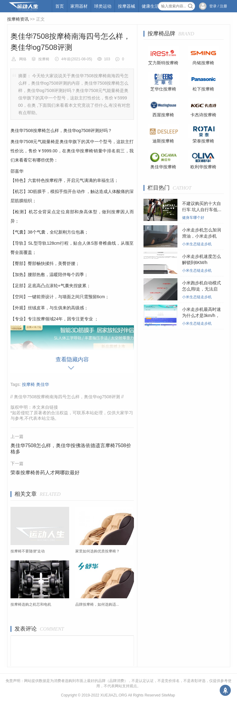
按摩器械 (126, 6)
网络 (23, 59)
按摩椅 (43, 59)
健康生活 (150, 6)
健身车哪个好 (193, 217)
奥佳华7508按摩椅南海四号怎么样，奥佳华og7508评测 (67, 396)
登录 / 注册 (218, 6)
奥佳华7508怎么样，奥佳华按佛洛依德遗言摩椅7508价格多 (70, 448)
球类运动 (102, 6)
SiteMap (168, 695)
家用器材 (79, 6)
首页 (59, 6)
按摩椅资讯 (18, 19)
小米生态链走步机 (197, 244)
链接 (53, 407)
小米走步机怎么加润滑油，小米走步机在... (201, 236)
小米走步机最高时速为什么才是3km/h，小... (201, 315)
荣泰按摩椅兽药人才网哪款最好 (45, 472)
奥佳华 (42, 384)
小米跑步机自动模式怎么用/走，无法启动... (201, 289)
